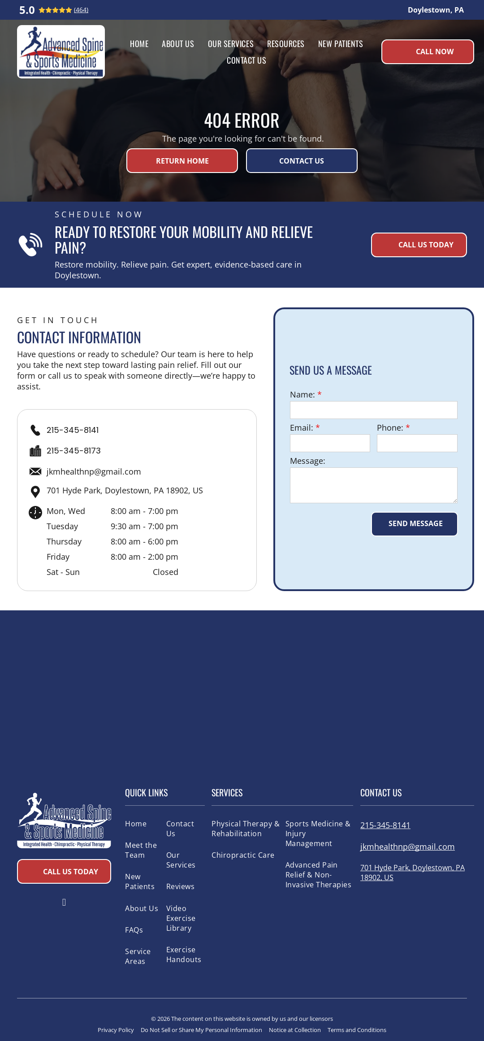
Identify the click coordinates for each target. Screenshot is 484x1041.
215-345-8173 (74, 450)
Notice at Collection (295, 1030)
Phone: (390, 427)
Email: (301, 427)
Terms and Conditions (357, 1030)
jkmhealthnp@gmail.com (94, 471)
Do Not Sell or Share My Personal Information (201, 1030)
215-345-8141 (73, 430)
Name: (302, 394)
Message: (307, 460)
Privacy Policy (116, 1030)
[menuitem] (139, 43)
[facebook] (64, 903)
